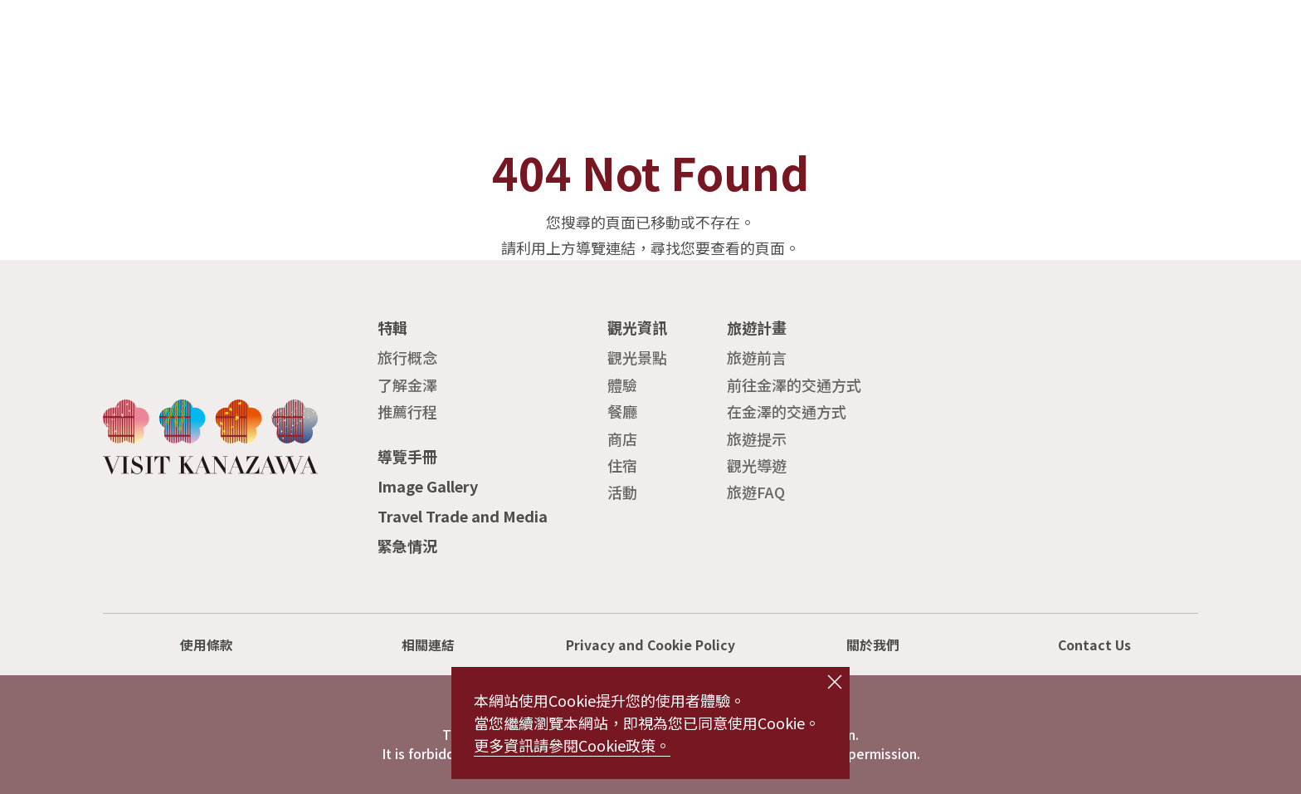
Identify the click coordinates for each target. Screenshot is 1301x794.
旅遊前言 (757, 357)
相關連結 (428, 644)
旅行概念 (407, 357)
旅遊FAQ (756, 491)
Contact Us (1094, 644)
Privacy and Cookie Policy (650, 644)
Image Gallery (428, 486)
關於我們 (872, 644)
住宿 (622, 465)
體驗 (622, 384)
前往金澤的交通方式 (794, 384)
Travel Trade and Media (463, 516)
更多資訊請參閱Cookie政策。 (572, 745)
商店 (622, 438)
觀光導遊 (757, 465)
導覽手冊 (407, 456)
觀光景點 (637, 357)
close (835, 681)
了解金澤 (407, 384)
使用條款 (206, 644)
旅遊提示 (757, 438)
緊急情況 (407, 545)
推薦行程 (407, 411)
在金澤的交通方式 (786, 411)
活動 (622, 491)
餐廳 (622, 411)
